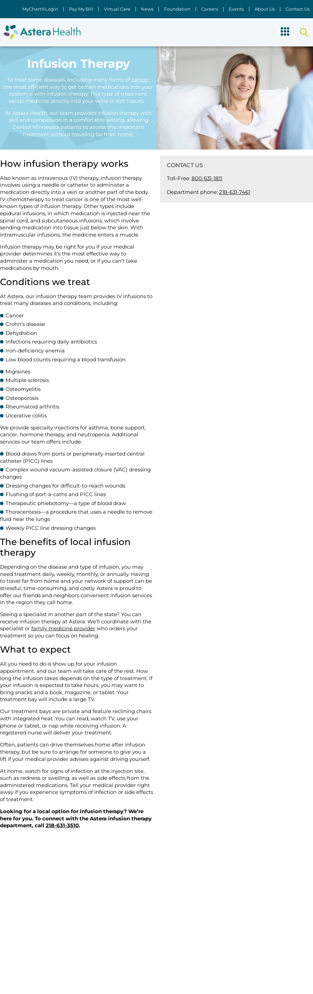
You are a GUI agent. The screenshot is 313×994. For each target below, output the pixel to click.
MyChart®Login (40, 9)
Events (236, 9)
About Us (265, 9)
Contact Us (297, 9)
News (147, 9)
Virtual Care (117, 9)
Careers (209, 9)
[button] (285, 32)
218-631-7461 (234, 192)
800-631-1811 (207, 178)
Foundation (177, 9)
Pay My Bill (81, 9)
